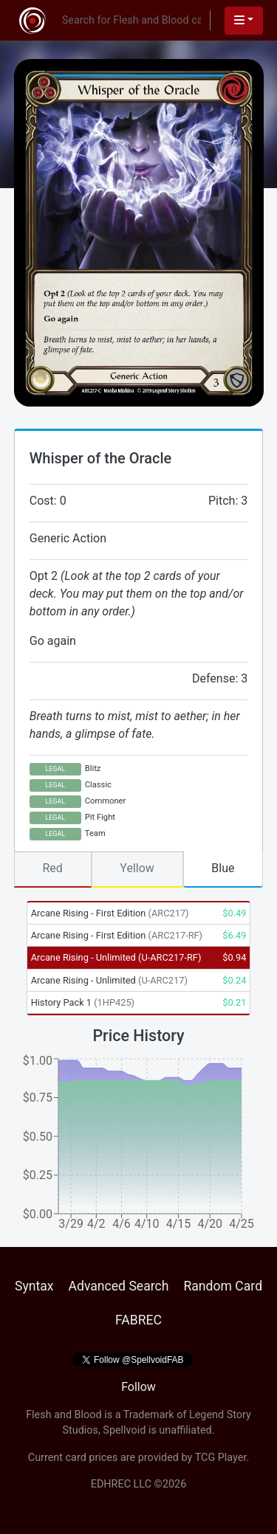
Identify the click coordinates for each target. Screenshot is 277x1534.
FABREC (138, 1320)
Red (52, 868)
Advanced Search (118, 1286)
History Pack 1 (82, 1002)
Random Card (222, 1286)
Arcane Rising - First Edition (110, 913)
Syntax (34, 1286)
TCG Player (221, 1457)
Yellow (137, 868)
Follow (138, 1387)
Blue (222, 868)
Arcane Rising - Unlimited (116, 957)
